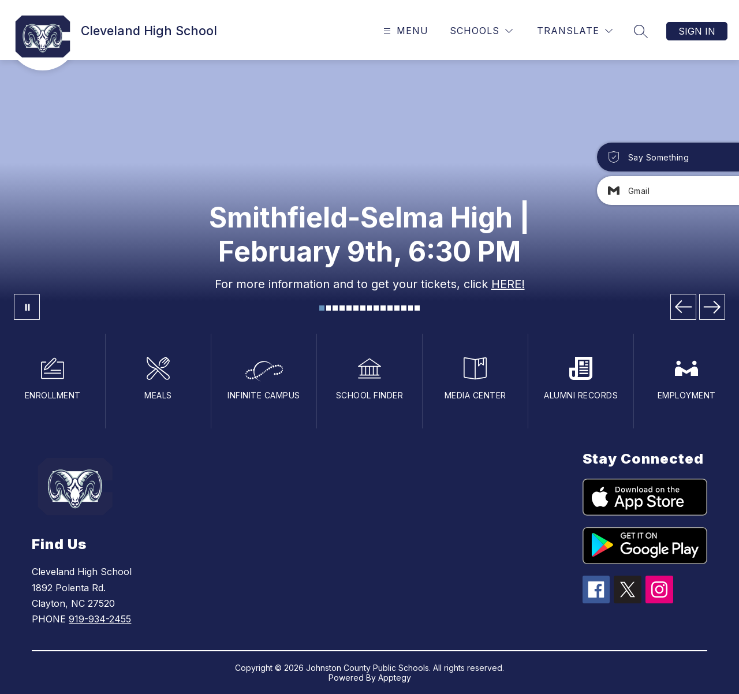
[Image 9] (376, 308)
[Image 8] (369, 308)
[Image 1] (321, 308)
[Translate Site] (574, 31)
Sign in (696, 31)
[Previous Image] (683, 307)
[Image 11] (390, 308)
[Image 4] (342, 308)
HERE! (508, 284)
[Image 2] (328, 308)
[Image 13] (403, 308)
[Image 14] (410, 308)
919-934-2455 (100, 619)
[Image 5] (349, 308)
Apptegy (394, 677)
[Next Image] (712, 307)
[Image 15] (417, 308)
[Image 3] (335, 308)
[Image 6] (356, 308)
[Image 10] (383, 308)
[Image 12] (397, 308)
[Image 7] (362, 308)
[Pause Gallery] (27, 307)
